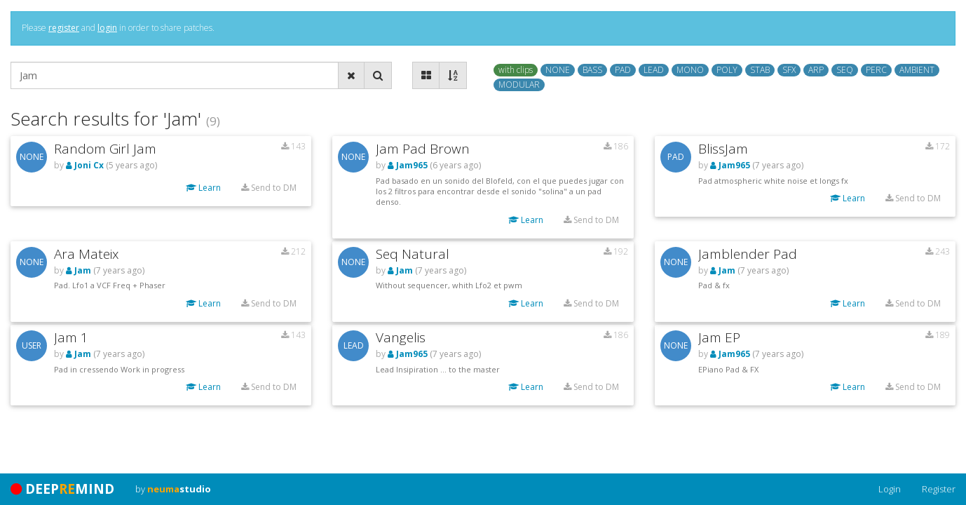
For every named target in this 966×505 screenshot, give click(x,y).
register (63, 28)
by (173, 489)
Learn (203, 188)
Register (938, 489)
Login (889, 489)
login (107, 28)
